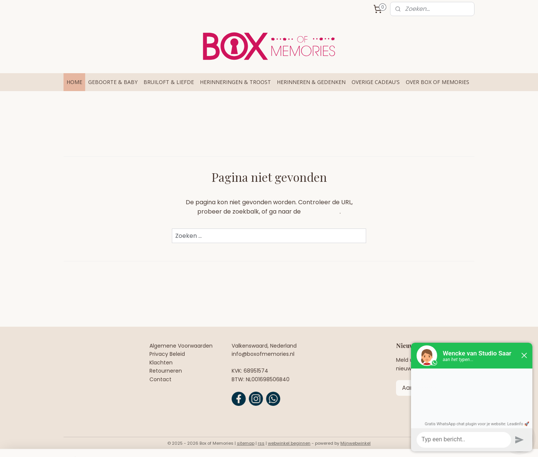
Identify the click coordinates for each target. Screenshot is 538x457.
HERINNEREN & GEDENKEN (311, 82)
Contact (160, 379)
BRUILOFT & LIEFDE (168, 82)
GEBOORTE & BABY (112, 82)
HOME (74, 82)
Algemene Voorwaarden (181, 345)
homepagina (321, 211)
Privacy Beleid (167, 354)
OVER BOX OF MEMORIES (437, 82)
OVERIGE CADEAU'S (376, 82)
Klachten (161, 362)
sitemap (245, 443)
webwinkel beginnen (289, 443)
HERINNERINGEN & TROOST (235, 82)
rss (261, 443)
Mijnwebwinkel (355, 443)
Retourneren (165, 370)
